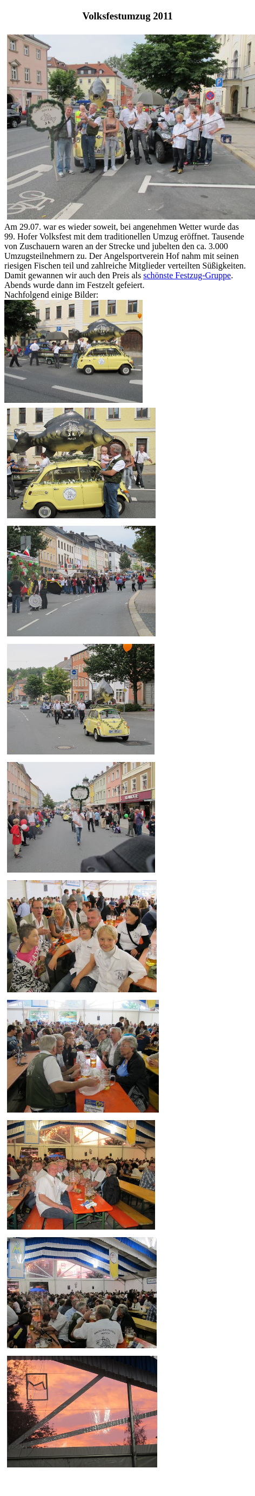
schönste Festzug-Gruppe (187, 275)
